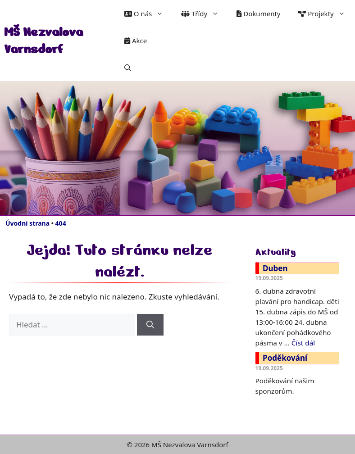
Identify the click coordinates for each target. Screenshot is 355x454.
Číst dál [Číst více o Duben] (303, 342)
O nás (148, 13)
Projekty (326, 13)
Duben (275, 268)
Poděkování (285, 358)
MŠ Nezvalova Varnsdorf (43, 40)
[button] (127, 67)
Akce (135, 40)
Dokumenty (258, 13)
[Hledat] (150, 325)
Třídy (204, 13)
